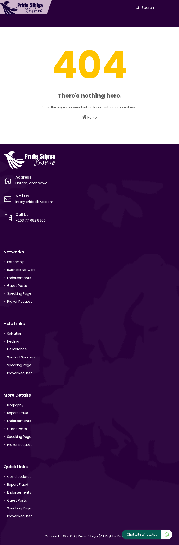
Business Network (21, 269)
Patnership (16, 262)
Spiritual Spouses (21, 357)
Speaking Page (19, 293)
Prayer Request (19, 301)
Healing (13, 341)
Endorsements (19, 277)
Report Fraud (17, 413)
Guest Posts (17, 285)
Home (89, 117)
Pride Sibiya (88, 536)
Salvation (14, 333)
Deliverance (17, 349)
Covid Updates (19, 476)
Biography (15, 405)
